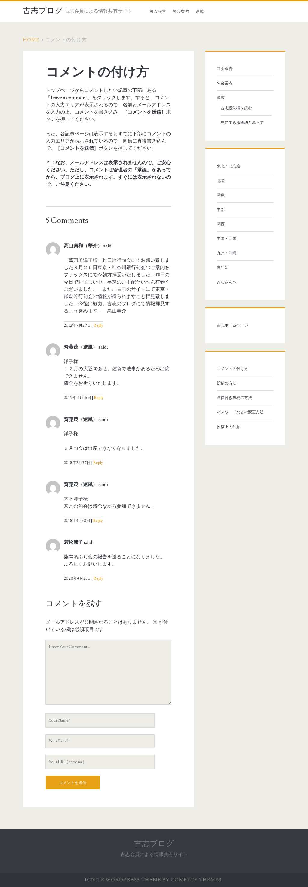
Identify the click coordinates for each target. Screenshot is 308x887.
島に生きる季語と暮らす (242, 122)
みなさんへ (226, 282)
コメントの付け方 (232, 368)
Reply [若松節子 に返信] (98, 578)
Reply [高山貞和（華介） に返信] (98, 325)
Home (31, 40)
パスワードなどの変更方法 (240, 412)
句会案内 (180, 11)
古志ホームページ (232, 325)
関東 (221, 195)
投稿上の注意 (228, 427)
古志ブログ (43, 11)
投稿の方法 (226, 383)
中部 (221, 209)
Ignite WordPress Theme (123, 880)
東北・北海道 (228, 166)
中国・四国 (226, 238)
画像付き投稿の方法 (234, 397)
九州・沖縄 (226, 253)
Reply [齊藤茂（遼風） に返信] (98, 397)
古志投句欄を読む (236, 108)
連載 (200, 11)
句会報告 (157, 11)
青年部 (223, 267)
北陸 (221, 180)
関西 (221, 224)
